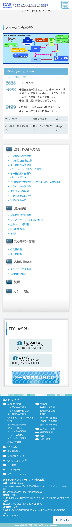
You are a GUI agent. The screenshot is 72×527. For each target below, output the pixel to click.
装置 (42, 436)
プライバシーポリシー (18, 474)
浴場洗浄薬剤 (46, 432)
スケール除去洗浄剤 (20, 195)
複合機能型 (16, 249)
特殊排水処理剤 (18, 229)
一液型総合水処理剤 (20, 156)
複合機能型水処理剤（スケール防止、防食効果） (35, 181)
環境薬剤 (44, 404)
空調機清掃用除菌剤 (20, 215)
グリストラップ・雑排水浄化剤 (26, 219)
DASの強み (12, 446)
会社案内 (11, 465)
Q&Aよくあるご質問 (17, 460)
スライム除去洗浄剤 (20, 186)
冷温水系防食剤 (18, 200)
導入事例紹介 (13, 451)
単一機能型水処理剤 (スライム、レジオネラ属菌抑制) (20, 417)
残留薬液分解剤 (18, 273)
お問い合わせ (13, 469)
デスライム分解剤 (19, 191)
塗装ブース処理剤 (19, 224)
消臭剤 (13, 233)
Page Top (62, 519)
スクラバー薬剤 (47, 429)
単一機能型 (16, 254)
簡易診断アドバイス (16, 456)
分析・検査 (45, 439)
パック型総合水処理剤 (21, 160)
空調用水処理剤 (14, 404)
